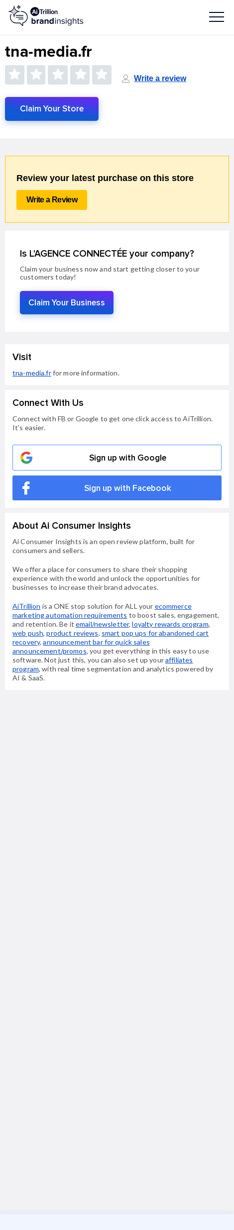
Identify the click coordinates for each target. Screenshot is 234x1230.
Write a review (160, 78)
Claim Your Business (66, 302)
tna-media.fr (31, 373)
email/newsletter (102, 624)
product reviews (72, 633)
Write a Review (51, 199)
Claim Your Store (52, 108)
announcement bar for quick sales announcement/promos (81, 646)
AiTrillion (26, 606)
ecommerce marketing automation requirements (102, 610)
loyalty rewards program (170, 624)
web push (27, 633)
